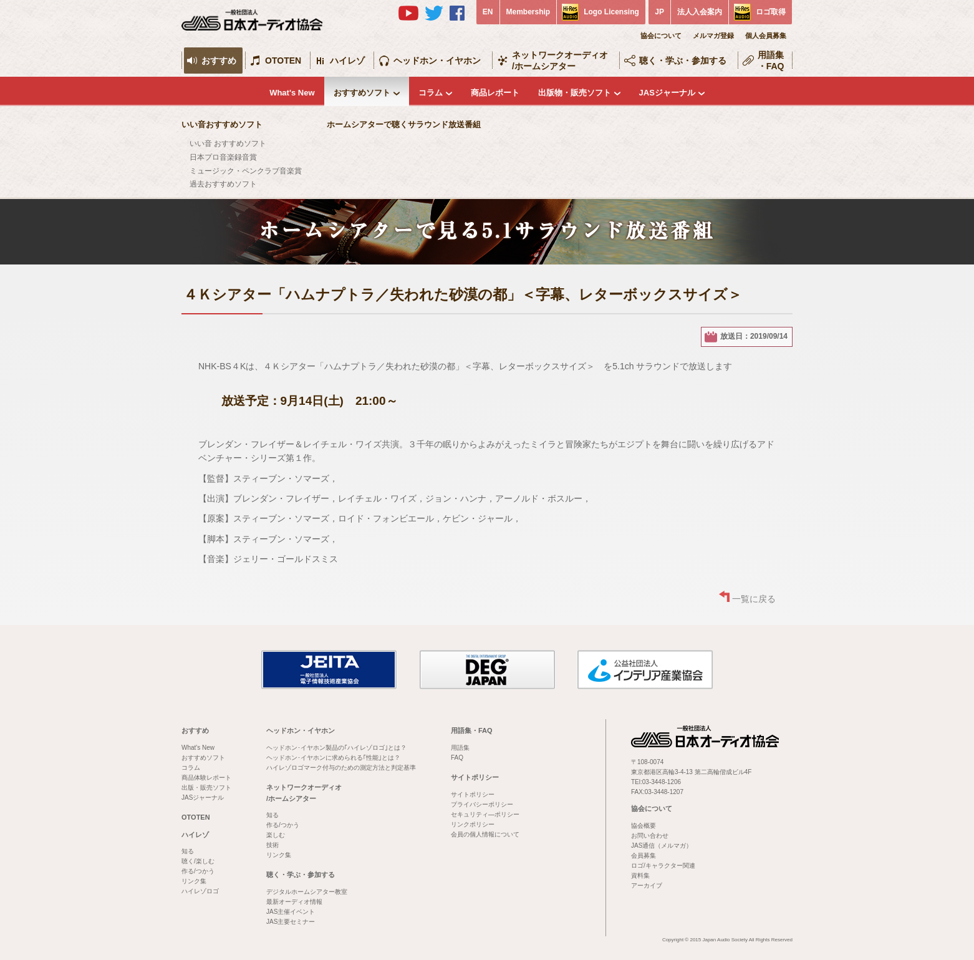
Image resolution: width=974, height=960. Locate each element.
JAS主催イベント (290, 911)
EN (488, 11)
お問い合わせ (649, 835)
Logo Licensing (611, 11)
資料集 (640, 875)
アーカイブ (646, 885)
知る (187, 851)
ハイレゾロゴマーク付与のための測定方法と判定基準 (341, 767)
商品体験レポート (206, 777)
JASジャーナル (667, 92)
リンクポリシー (472, 824)
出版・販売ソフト (206, 787)
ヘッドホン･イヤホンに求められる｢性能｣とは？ (333, 757)
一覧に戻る (754, 599)
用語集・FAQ (771, 60)
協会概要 (643, 825)
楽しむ (275, 835)
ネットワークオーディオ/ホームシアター (560, 60)
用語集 (460, 747)
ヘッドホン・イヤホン (437, 60)
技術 (272, 844)
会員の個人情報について (485, 834)
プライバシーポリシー (482, 804)
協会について (661, 35)
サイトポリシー (475, 777)
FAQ (457, 757)
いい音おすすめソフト (222, 124)
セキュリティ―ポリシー (485, 814)
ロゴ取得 (771, 11)
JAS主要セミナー (290, 921)
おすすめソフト (362, 92)
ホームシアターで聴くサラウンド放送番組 (404, 124)
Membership (528, 11)
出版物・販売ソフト (574, 92)
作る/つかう (198, 871)
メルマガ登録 (713, 35)
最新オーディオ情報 (294, 901)
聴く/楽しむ (198, 861)
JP (659, 11)
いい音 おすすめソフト (228, 143)
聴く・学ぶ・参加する (682, 60)
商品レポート (495, 92)
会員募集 (643, 855)
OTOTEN (283, 60)
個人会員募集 (765, 35)
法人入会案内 (699, 11)
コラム (430, 92)
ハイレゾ (347, 60)
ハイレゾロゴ (200, 891)
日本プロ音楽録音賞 (223, 157)
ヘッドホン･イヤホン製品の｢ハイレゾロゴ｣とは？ (336, 747)
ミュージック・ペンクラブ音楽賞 (246, 171)
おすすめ (218, 60)
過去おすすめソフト (223, 184)
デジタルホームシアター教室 (306, 891)
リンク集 (193, 881)
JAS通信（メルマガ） (661, 845)
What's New (291, 92)
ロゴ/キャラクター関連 (663, 865)
